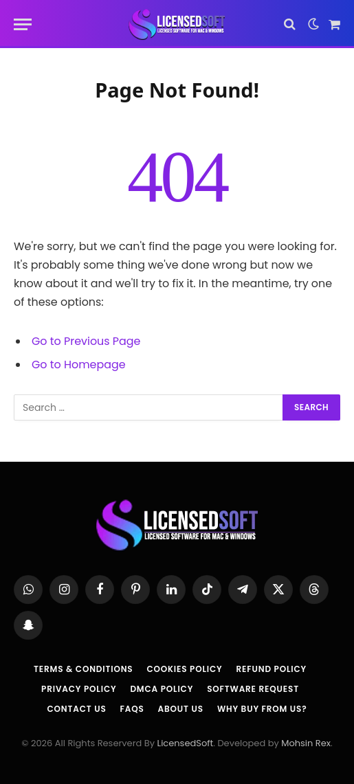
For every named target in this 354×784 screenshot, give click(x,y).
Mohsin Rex (306, 743)
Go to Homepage (79, 364)
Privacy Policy (78, 689)
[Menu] (23, 24)
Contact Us (76, 709)
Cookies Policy (184, 669)
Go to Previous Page (86, 341)
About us (180, 709)
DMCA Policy (161, 689)
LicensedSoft (185, 743)
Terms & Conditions (83, 669)
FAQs (132, 709)
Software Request (253, 689)
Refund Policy (271, 669)
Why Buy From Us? (262, 709)
